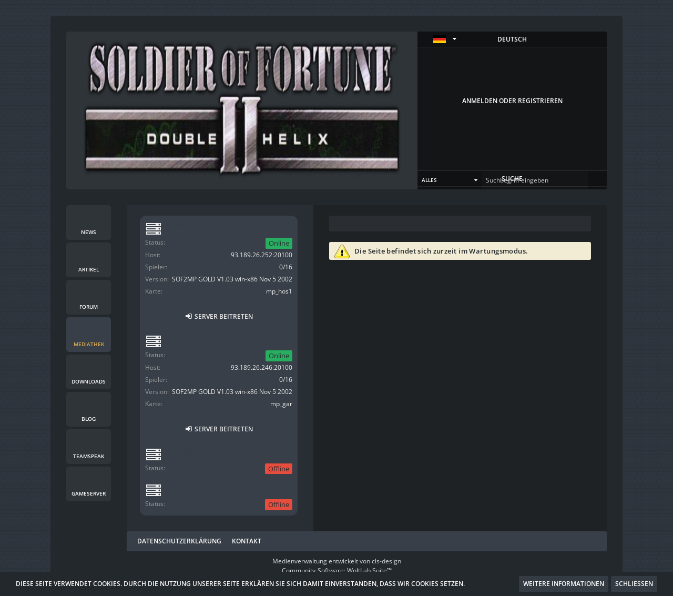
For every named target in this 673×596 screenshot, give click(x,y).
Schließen (634, 583)
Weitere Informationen (563, 583)
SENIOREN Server (198, 225)
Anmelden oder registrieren (512, 100)
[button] (512, 39)
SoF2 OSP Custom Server (211, 487)
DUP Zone (184, 338)
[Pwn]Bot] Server (197, 451)
